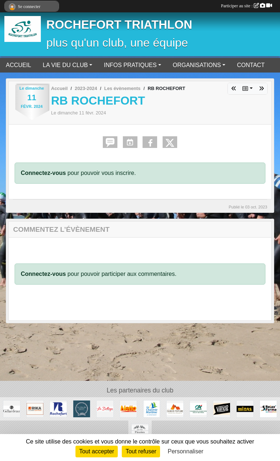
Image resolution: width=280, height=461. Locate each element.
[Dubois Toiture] (175, 408)
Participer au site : (246, 5)
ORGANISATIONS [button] (197, 65)
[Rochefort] (128, 408)
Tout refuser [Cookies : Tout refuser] (140, 451)
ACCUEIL (18, 65)
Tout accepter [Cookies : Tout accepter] (96, 451)
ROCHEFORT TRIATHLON (119, 24)
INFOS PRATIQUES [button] (130, 65)
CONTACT (251, 65)
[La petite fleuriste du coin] (140, 432)
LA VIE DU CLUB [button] (65, 65)
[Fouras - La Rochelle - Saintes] (105, 408)
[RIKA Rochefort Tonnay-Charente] (35, 408)
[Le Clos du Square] (81, 408)
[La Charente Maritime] (151, 408)
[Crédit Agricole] (198, 408)
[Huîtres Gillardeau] (11, 408)
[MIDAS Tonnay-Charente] (245, 408)
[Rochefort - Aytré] (268, 408)
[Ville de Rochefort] (58, 408)
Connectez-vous (43, 173)
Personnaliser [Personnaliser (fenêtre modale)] (185, 451)
